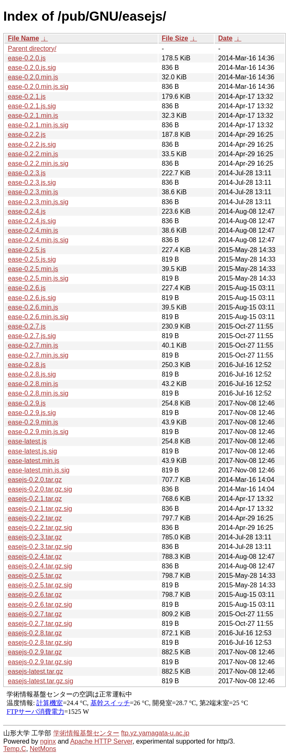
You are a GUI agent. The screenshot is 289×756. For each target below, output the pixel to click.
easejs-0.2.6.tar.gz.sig (40, 604)
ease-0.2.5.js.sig (32, 259)
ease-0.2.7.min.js (33, 345)
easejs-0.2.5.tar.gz (35, 575)
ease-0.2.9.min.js (33, 422)
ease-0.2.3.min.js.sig (38, 201)
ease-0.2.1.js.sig (32, 106)
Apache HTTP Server (101, 741)
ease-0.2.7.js (27, 326)
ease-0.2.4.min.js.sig (38, 239)
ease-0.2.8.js (27, 364)
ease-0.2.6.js (27, 287)
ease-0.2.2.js (27, 134)
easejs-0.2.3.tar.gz (35, 537)
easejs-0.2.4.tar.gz (35, 556)
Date (225, 38)
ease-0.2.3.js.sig (32, 182)
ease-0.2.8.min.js (33, 383)
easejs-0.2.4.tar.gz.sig (40, 566)
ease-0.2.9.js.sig (32, 412)
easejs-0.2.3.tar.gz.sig (40, 546)
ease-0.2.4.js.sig (32, 220)
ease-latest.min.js (33, 460)
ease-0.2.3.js (27, 172)
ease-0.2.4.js (27, 211)
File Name (23, 38)
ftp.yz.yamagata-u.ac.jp (155, 733)
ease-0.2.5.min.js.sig (38, 278)
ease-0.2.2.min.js (33, 153)
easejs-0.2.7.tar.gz (35, 614)
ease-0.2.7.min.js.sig (38, 355)
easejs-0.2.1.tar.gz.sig (40, 508)
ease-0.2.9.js (27, 403)
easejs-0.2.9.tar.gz (35, 652)
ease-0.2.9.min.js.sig (38, 431)
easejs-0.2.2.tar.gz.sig (40, 527)
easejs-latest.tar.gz (35, 671)
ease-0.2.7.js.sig (32, 335)
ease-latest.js (27, 441)
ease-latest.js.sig (32, 451)
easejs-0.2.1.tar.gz (35, 498)
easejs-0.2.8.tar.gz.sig (40, 642)
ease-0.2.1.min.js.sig (38, 125)
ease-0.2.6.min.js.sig (38, 316)
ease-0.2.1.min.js (33, 115)
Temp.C (14, 748)
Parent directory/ (32, 48)
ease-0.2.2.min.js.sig (38, 163)
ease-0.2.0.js (27, 58)
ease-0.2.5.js (27, 249)
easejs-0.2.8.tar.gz (35, 633)
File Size (175, 38)
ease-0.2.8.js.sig (32, 374)
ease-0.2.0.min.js (33, 77)
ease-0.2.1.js (27, 96)
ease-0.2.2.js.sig (32, 144)
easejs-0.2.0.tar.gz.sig (40, 489)
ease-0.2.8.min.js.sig (38, 393)
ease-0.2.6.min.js (33, 307)
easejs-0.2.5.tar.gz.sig (40, 585)
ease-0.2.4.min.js (33, 230)
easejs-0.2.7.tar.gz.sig (40, 623)
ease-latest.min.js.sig (38, 470)
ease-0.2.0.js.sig (32, 67)
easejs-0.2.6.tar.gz (35, 594)
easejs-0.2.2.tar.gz (35, 518)
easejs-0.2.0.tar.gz (35, 479)
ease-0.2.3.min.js (33, 192)
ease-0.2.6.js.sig (32, 297)
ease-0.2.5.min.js (33, 268)
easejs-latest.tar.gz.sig (40, 680)
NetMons (43, 748)
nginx (48, 741)
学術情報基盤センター (86, 733)
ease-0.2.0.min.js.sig (38, 86)
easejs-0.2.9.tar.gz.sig (40, 661)
